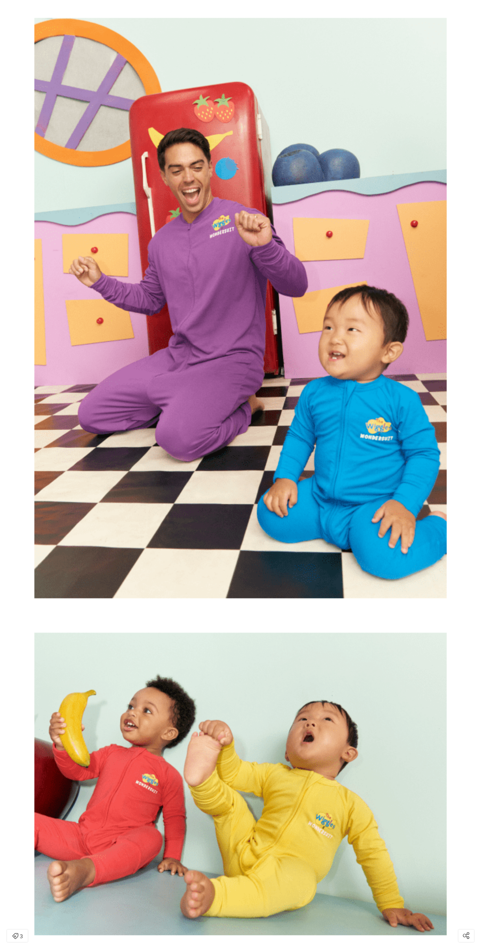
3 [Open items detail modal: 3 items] (17, 936)
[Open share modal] (466, 936)
